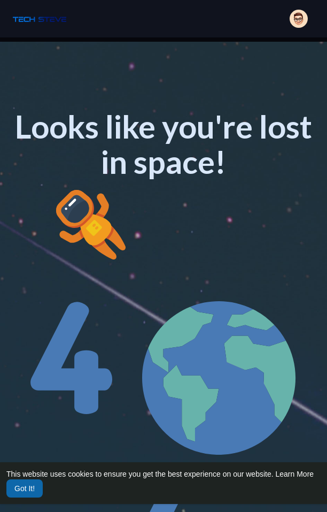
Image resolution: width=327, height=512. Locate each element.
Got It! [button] (24, 488)
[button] (298, 18)
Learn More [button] (295, 474)
